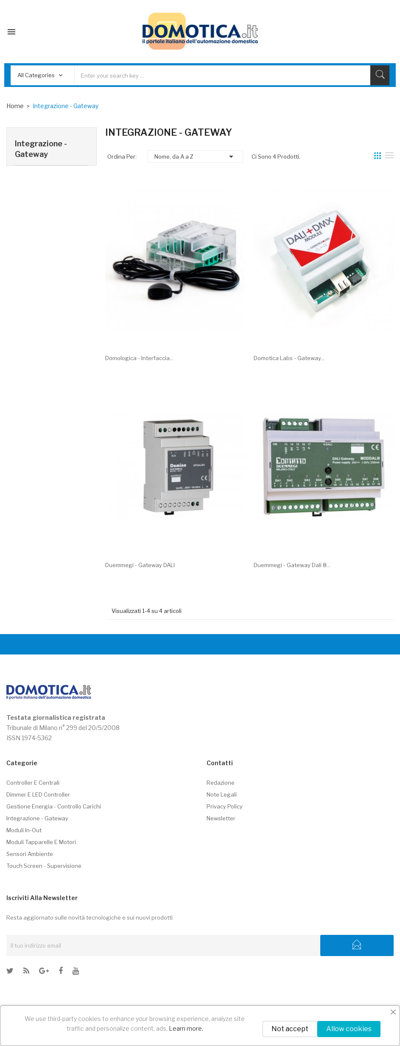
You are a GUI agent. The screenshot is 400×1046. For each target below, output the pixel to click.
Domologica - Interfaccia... (139, 358)
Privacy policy (225, 806)
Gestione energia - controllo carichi (53, 806)
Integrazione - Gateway (41, 149)
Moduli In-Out (24, 830)
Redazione (221, 782)
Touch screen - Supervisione (43, 865)
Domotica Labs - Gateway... (289, 358)
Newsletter (221, 818)
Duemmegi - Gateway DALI (140, 565)
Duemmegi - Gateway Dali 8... (292, 565)
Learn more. (186, 1028)
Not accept (289, 1029)
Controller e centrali (32, 782)
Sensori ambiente (29, 853)
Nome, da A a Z (195, 156)
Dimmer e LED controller (38, 794)
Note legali (222, 794)
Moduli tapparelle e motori (41, 842)
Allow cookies (349, 1029)
